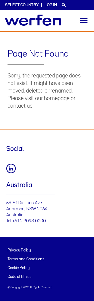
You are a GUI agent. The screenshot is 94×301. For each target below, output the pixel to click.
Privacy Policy (19, 250)
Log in (51, 5)
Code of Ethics (20, 277)
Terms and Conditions (26, 259)
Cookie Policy (19, 268)
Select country (22, 5)
